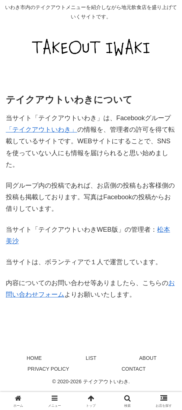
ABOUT (147, 358)
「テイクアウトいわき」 (41, 129)
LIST (91, 358)
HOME (34, 358)
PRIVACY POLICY (48, 369)
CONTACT (134, 369)
